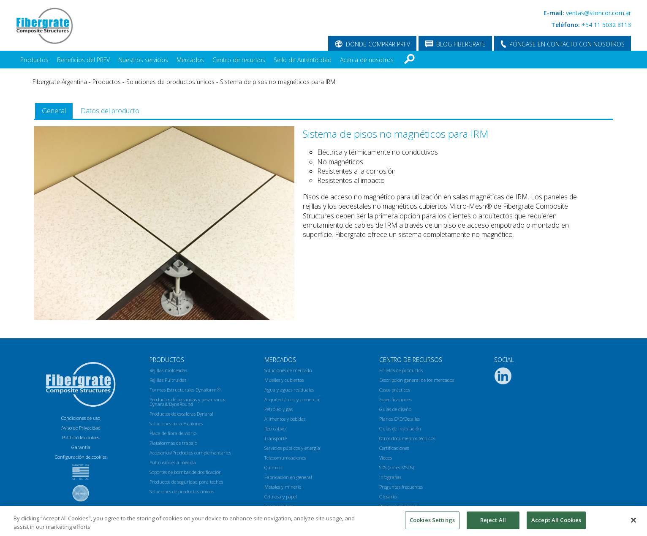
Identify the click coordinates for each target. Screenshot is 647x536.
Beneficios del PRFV (83, 60)
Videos (385, 457)
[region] (323, 521)
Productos (34, 60)
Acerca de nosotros (367, 60)
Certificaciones (394, 448)
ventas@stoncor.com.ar (598, 13)
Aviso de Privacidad (81, 427)
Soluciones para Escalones (176, 423)
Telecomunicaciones (285, 457)
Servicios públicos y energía (292, 448)
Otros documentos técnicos (407, 438)
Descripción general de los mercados (416, 380)
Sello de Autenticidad (303, 60)
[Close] (633, 520)
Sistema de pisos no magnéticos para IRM (277, 82)
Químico (273, 467)
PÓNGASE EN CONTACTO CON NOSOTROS (567, 44)
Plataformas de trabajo (173, 443)
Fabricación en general (288, 477)
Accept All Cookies (556, 520)
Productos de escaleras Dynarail (182, 414)
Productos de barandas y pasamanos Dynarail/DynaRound (187, 401)
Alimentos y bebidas (284, 419)
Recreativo (274, 428)
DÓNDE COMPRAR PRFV (378, 44)
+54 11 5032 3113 (606, 25)
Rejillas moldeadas (168, 370)
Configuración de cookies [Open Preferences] (80, 457)
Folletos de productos (401, 370)
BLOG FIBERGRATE (461, 44)
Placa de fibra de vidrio (173, 433)
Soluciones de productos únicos (170, 82)
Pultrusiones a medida (173, 462)
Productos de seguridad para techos (186, 482)
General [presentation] (54, 110)
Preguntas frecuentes (401, 487)
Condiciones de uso (80, 418)
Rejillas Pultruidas (168, 380)
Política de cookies (80, 437)
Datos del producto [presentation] (110, 110)
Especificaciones (395, 399)
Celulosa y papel (280, 496)
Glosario (388, 496)
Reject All (493, 520)
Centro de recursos (238, 60)
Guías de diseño (395, 409)
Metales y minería (283, 487)
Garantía (80, 447)
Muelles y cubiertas (284, 380)
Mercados (190, 60)
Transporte (275, 438)
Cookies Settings (432, 520)
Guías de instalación (400, 428)
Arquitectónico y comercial (292, 399)
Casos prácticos (394, 389)
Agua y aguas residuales (289, 389)
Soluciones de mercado (288, 370)
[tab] (54, 111)
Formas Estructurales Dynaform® (185, 389)
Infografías (390, 477)
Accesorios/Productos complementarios (190, 452)
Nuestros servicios (143, 60)
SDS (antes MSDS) (396, 467)
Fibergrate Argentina (60, 82)
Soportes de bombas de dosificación (186, 472)
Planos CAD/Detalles (399, 419)
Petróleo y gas (278, 409)
